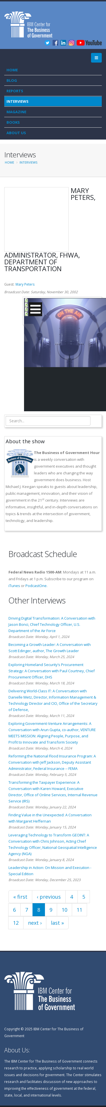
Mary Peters (25, 284)
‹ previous (49, 896)
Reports (15, 90)
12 (16, 922)
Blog (12, 80)
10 (64, 909)
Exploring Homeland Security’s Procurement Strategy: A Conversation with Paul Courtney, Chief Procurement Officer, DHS (51, 671)
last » (57, 922)
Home (12, 69)
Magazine (16, 111)
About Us (16, 132)
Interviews (18, 101)
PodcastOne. (36, 585)
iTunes (14, 585)
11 (79, 909)
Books (13, 122)
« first (20, 896)
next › (35, 922)
